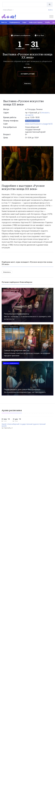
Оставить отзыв (27, 74)
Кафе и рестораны (36, 22)
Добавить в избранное (20, 35)
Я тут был (39, 35)
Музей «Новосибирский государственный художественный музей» (23, 425)
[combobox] (24, 4)
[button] (51, 148)
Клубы (47, 22)
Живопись (27, 83)
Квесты (4, 22)
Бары (24, 22)
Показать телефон (32, 121)
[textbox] (25, 3)
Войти (50, 10)
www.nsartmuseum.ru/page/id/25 (39, 124)
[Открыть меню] (51, 16)
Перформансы (14, 22)
